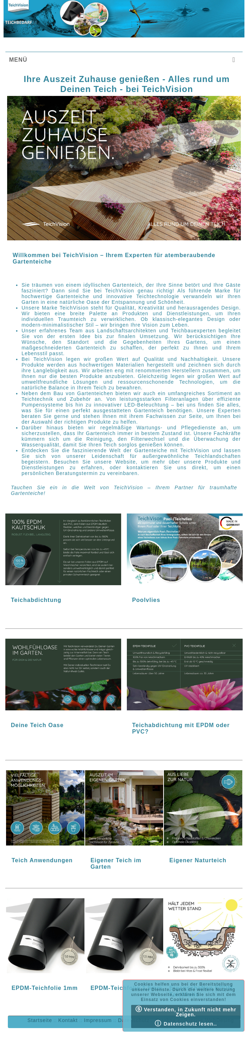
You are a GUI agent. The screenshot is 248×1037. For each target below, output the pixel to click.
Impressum (98, 1020)
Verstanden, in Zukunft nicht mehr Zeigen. (185, 1011)
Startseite (39, 1020)
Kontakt (68, 1020)
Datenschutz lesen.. (186, 1023)
